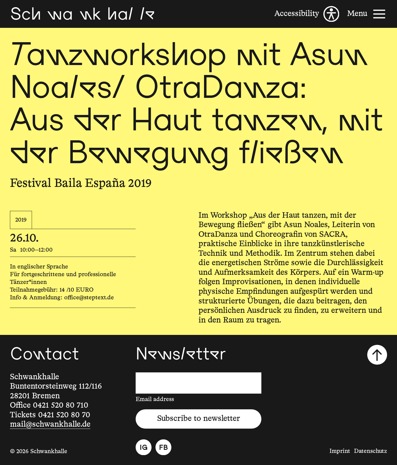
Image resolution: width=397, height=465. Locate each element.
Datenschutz (370, 451)
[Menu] (367, 14)
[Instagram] (144, 447)
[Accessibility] (306, 14)
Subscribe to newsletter (198, 419)
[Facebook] (163, 447)
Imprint (339, 451)
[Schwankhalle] (82, 14)
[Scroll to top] (377, 355)
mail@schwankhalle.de (50, 424)
